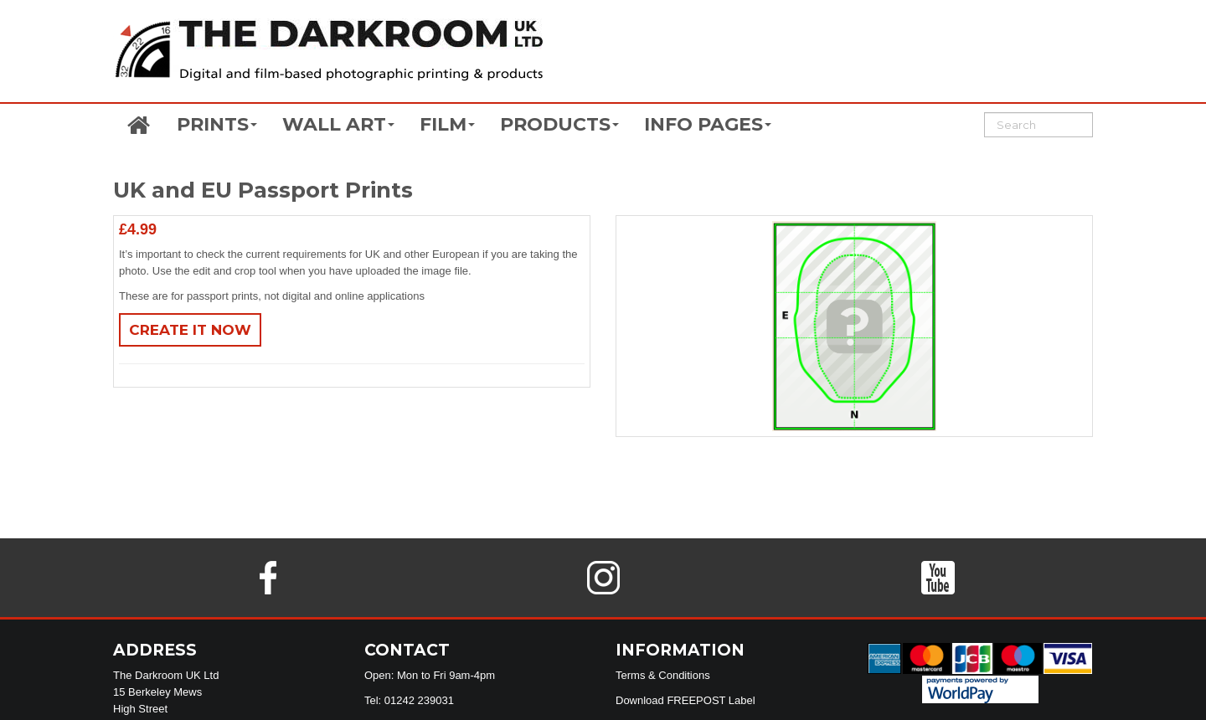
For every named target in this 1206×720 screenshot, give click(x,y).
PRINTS (217, 124)
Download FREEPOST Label (685, 700)
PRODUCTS (559, 124)
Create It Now (190, 329)
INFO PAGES (707, 124)
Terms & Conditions (663, 675)
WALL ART (338, 124)
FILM (447, 124)
